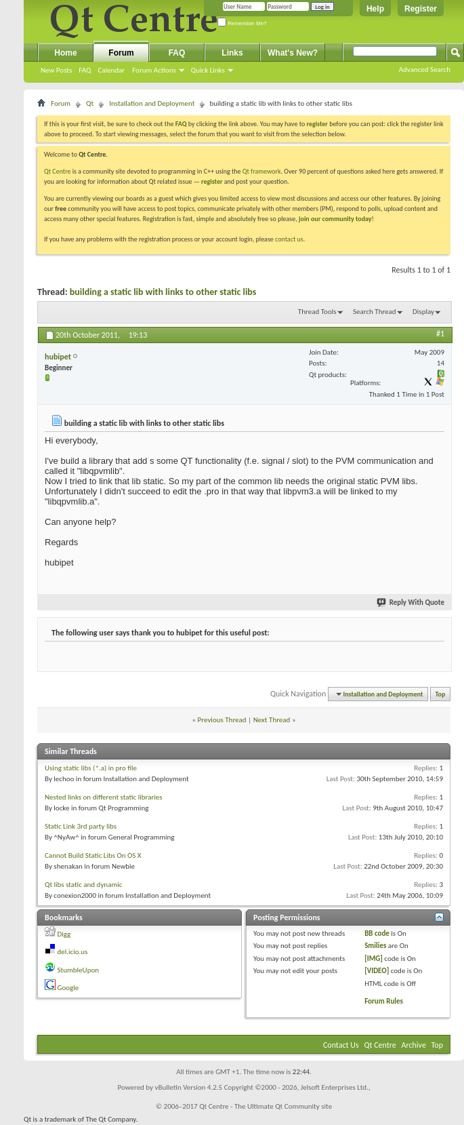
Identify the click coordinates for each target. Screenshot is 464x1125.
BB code (376, 933)
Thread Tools (317, 311)
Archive (414, 1045)
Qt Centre (57, 171)
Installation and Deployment (151, 103)
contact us (289, 239)
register (211, 181)
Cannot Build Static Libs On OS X (93, 855)
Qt (89, 103)
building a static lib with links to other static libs (163, 292)
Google (68, 987)
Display (423, 311)
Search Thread (374, 311)
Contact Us (341, 1045)
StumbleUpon (79, 970)
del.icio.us (73, 951)
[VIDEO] (376, 970)
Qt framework (261, 171)
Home (65, 53)
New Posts (56, 70)
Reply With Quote (411, 602)
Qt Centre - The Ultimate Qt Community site (265, 1106)
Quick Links (208, 70)
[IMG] (373, 958)
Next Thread (272, 719)
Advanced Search (424, 69)
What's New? (293, 53)
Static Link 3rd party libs (81, 826)
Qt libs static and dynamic (83, 884)
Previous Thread (222, 719)
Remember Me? (242, 23)
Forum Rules (383, 1001)
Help (375, 9)
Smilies (375, 945)
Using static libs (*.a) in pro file (91, 768)
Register (420, 9)
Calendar (111, 70)
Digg (64, 934)
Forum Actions (154, 70)
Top (441, 694)
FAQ (85, 70)
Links (232, 53)
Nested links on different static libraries (104, 797)
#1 (440, 333)
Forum (120, 53)
